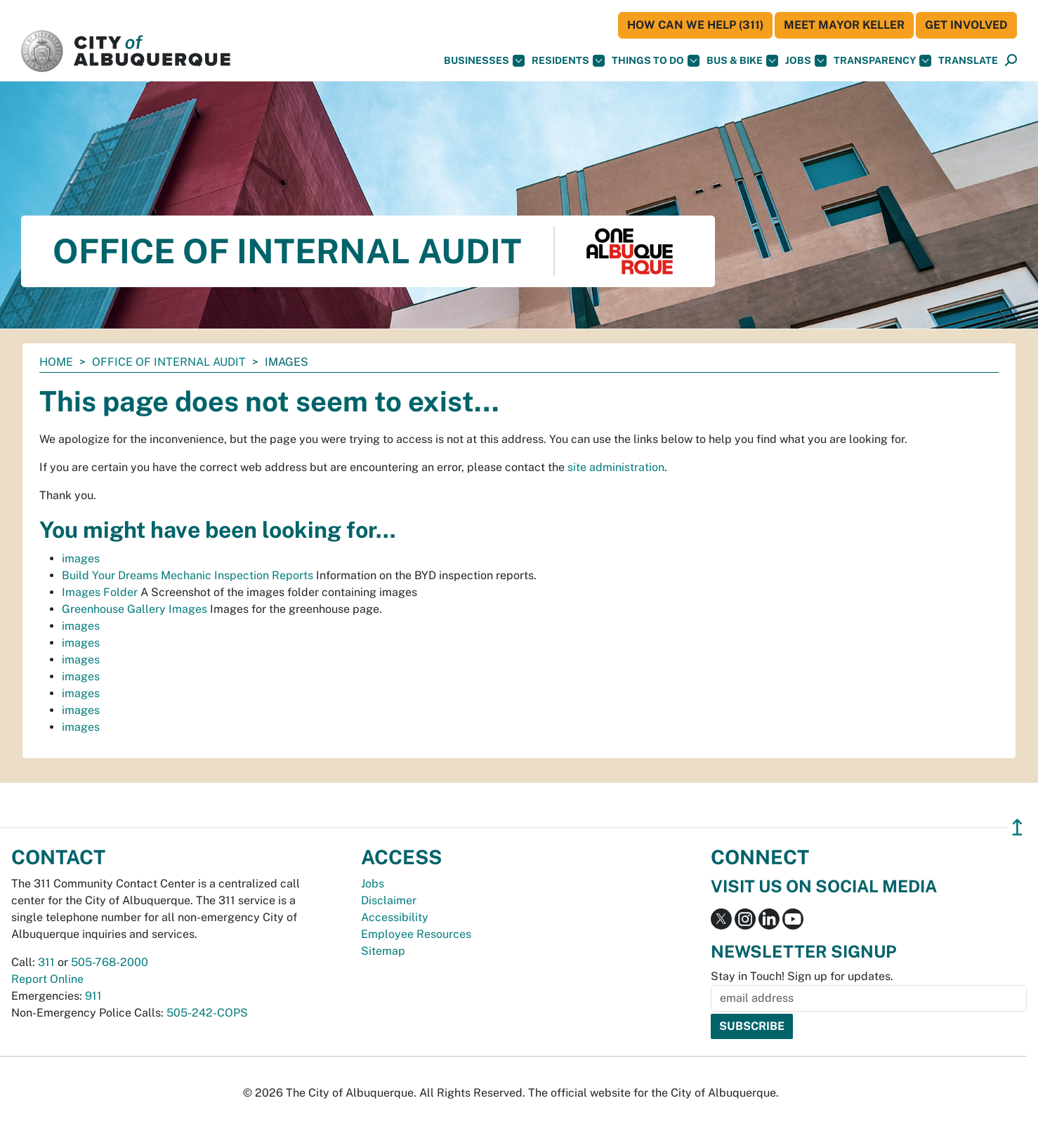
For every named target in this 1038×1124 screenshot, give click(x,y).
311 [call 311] (46, 962)
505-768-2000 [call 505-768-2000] (109, 962)
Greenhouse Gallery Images (134, 609)
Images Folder (100, 592)
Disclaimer (388, 900)
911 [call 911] (93, 996)
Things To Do (655, 61)
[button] (968, 61)
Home (56, 362)
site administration (615, 467)
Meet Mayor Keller (844, 25)
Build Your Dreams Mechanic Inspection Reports (187, 575)
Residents (568, 61)
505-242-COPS (207, 1012)
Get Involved (966, 25)
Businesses (484, 61)
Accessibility (394, 917)
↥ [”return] (1017, 827)
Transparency (882, 61)
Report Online (47, 979)
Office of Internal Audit (169, 362)
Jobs (806, 61)
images (81, 558)
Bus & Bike (742, 61)
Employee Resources (416, 934)
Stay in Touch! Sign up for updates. (802, 976)
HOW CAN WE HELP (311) (695, 25)
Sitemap (383, 951)
